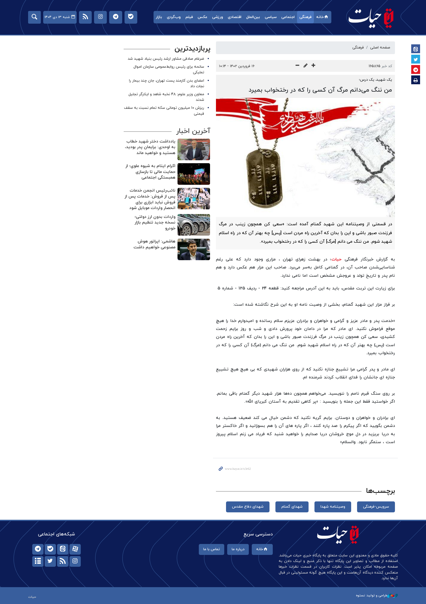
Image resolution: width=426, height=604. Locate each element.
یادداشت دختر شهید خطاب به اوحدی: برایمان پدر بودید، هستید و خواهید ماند (150, 147)
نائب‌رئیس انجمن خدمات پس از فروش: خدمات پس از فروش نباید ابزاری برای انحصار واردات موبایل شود (149, 199)
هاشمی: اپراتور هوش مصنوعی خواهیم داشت (154, 244)
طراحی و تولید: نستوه (377, 595)
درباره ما (238, 549)
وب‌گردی (174, 17)
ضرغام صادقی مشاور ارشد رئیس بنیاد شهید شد (166, 58)
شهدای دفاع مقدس (248, 506)
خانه (322, 17)
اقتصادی (234, 17)
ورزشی (217, 17)
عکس (202, 17)
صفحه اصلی (380, 47)
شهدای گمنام (292, 506)
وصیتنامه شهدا (332, 506)
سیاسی (271, 17)
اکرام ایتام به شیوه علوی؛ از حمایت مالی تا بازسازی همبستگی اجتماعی (150, 171)
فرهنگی (305, 17)
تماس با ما (211, 549)
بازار (159, 17)
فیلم (189, 17)
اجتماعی (288, 17)
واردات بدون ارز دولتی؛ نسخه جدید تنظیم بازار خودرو (154, 222)
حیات (371, 18)
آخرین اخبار (193, 131)
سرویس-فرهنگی (376, 506)
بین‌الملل (253, 17)
